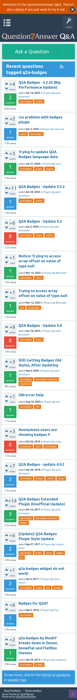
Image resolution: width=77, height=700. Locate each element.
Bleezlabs (61, 272)
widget (57, 587)
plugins (49, 168)
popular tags (17, 680)
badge (39, 553)
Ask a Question (32, 51)
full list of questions (56, 675)
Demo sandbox (33, 690)
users (38, 446)
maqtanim (60, 659)
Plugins (47, 93)
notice (39, 278)
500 (37, 406)
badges (39, 478)
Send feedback (12, 690)
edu (58, 401)
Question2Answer (26, 696)
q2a (22, 307)
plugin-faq (25, 384)
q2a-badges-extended (46, 379)
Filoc (56, 610)
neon (58, 163)
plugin (23, 134)
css (21, 557)
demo (20, 9)
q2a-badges (26, 101)
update (39, 101)
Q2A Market (27, 694)
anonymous (25, 446)
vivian (58, 441)
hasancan (59, 129)
